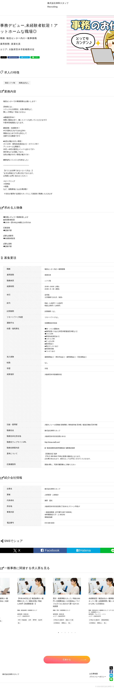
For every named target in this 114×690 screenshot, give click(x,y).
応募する (74, 660)
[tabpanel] (67, 601)
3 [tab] (65, 632)
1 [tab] (58, 632)
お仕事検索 (93, 674)
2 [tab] (62, 632)
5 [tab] (72, 632)
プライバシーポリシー (97, 677)
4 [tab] (68, 632)
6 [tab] (75, 632)
